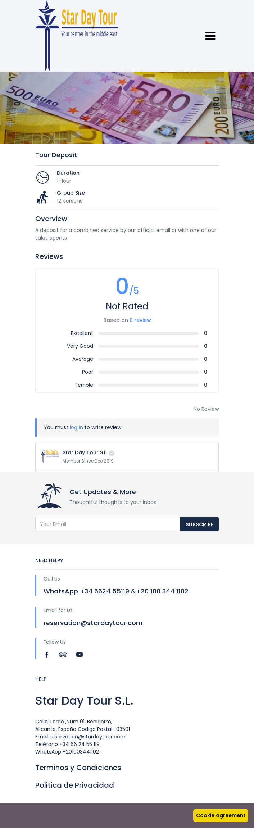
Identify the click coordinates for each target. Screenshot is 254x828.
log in (76, 427)
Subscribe (199, 524)
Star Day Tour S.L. (85, 452)
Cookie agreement (220, 815)
